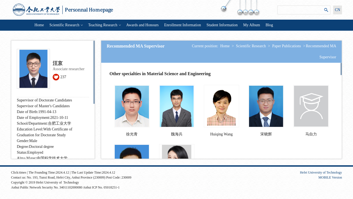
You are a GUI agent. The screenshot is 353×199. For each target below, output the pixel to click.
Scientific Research (65, 25)
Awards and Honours (142, 25)
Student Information (222, 25)
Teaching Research (104, 25)
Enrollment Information (182, 25)
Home (39, 25)
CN (337, 10)
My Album (251, 25)
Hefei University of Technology (321, 172)
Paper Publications (286, 46)
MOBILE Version (330, 177)
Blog (269, 25)
